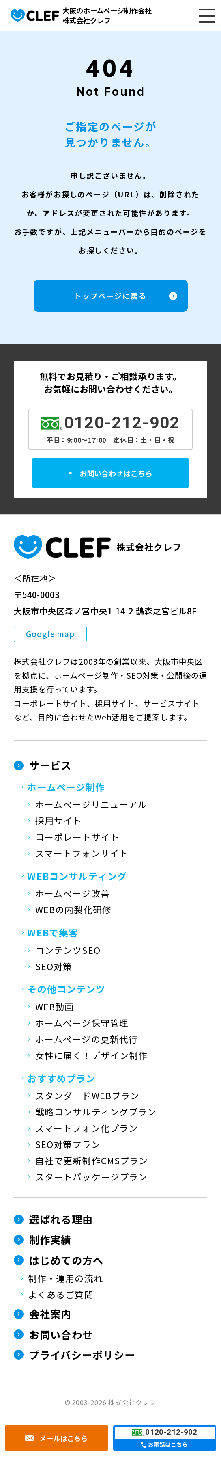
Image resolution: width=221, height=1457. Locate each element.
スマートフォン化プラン (86, 1129)
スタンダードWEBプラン (87, 1096)
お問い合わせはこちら (121, 474)
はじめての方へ (66, 1261)
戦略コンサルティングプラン (96, 1113)
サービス (50, 766)
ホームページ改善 (72, 894)
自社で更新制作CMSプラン (91, 1161)
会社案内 (50, 1315)
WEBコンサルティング (77, 877)
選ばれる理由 (61, 1220)
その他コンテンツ (66, 990)
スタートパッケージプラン (91, 1177)
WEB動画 (54, 1007)
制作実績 (50, 1240)
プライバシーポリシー (82, 1356)
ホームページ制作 (66, 788)
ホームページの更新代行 (86, 1040)
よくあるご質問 (61, 1295)
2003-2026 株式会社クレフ (114, 1403)
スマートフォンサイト (82, 854)
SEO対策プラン (68, 1145)
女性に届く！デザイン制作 (91, 1056)
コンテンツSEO (68, 951)
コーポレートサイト (77, 838)
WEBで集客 (52, 933)
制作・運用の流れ (65, 1279)
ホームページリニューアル (91, 805)
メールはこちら (64, 1438)
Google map (50, 634)
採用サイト (58, 821)
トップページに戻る (110, 297)
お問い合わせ (61, 1335)
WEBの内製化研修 (73, 910)
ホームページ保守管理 (82, 1024)
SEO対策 (53, 967)
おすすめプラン (61, 1079)
